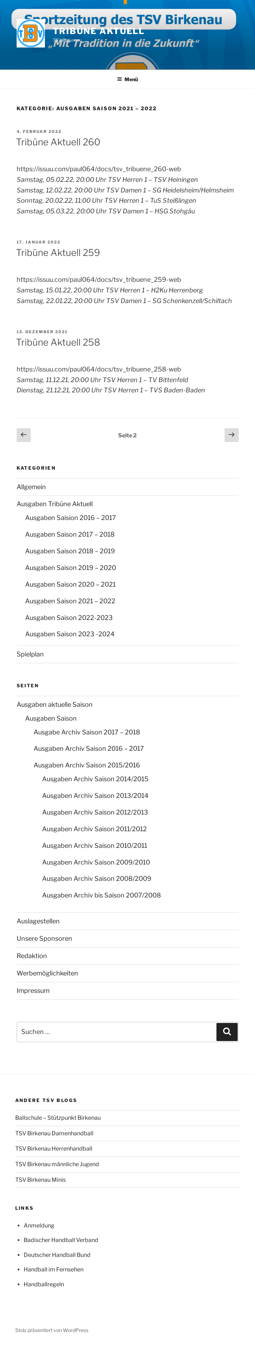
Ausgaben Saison (51, 718)
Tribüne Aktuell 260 (58, 141)
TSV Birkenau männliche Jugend (57, 1164)
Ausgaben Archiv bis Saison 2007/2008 (101, 895)
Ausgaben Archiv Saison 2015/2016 (87, 765)
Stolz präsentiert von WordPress (51, 1330)
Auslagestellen (38, 921)
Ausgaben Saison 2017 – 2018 (70, 534)
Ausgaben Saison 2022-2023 (69, 617)
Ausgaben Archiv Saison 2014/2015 (95, 779)
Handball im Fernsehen (53, 1269)
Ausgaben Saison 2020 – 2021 (70, 584)
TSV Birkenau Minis (40, 1179)
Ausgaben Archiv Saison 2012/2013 (95, 812)
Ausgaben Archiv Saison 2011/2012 (94, 829)
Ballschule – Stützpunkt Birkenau (58, 1117)
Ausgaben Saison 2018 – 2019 (70, 551)
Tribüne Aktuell (99, 31)
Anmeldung (39, 1225)
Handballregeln (44, 1284)
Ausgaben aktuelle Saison (55, 704)
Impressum (33, 990)
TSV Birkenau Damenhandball (54, 1133)
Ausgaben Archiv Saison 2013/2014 (95, 795)
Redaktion (32, 956)
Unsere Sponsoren (44, 938)
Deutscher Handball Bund (57, 1255)
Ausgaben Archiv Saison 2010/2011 (94, 845)
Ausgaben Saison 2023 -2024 (70, 634)
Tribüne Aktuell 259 (58, 252)
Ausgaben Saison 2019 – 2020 (70, 567)
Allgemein (31, 487)
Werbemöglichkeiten (47, 973)
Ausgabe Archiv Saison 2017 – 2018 (87, 732)
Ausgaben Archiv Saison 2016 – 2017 (89, 748)
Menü (127, 79)
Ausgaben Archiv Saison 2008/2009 (96, 878)
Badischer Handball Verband (61, 1240)
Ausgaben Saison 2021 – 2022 (70, 601)
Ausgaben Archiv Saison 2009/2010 (96, 862)
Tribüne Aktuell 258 (58, 342)
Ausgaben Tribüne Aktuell (55, 504)
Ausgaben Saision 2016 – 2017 (70, 517)
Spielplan (30, 654)
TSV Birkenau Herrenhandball (53, 1148)
